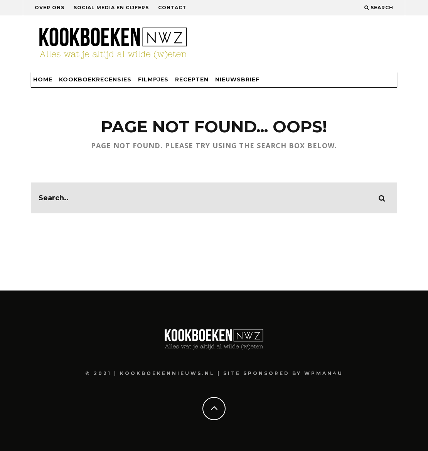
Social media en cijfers (111, 7)
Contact (172, 7)
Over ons (49, 7)
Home (42, 79)
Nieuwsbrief (237, 79)
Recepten (192, 79)
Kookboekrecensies (95, 79)
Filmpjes (153, 79)
